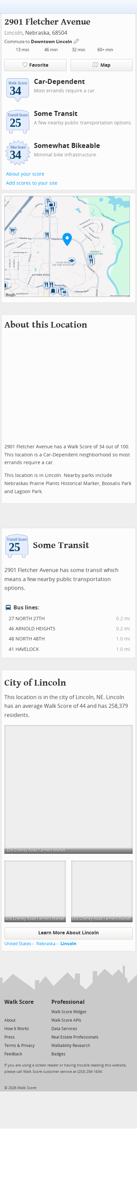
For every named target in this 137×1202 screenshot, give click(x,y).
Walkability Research (70, 1045)
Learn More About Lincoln (68, 933)
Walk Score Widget (68, 1012)
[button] (67, 239)
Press (9, 1037)
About (9, 1020)
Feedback (13, 1054)
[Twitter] (8, 1011)
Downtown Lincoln (52, 41)
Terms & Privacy (19, 1045)
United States (17, 943)
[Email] (29, 1011)
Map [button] (101, 65)
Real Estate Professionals (74, 1037)
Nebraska (45, 943)
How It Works (16, 1028)
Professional (68, 1002)
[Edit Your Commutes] (76, 40)
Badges (58, 1054)
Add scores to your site (31, 183)
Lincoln (13, 33)
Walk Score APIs (66, 1020)
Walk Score (19, 1002)
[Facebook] (18, 1011)
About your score (25, 174)
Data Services (64, 1028)
